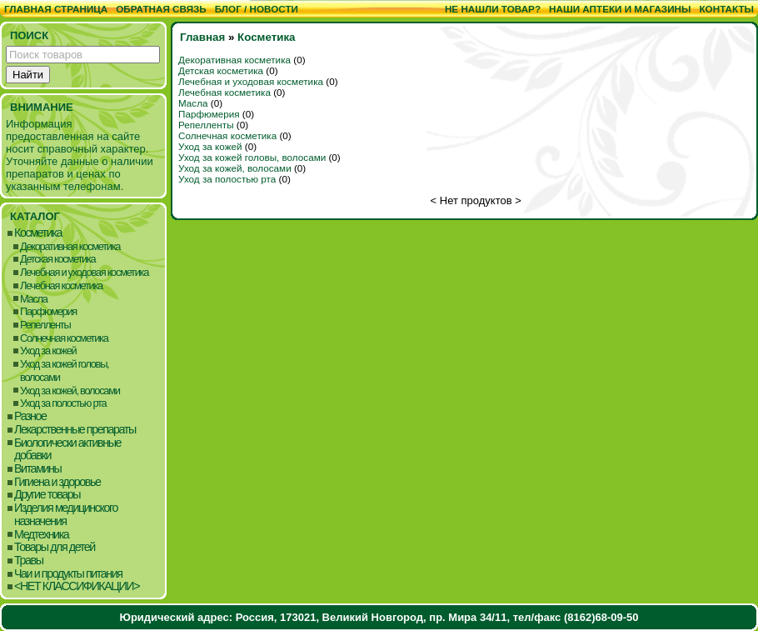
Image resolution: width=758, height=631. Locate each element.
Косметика (38, 233)
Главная (202, 37)
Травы (28, 560)
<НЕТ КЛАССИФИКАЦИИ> (76, 586)
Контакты (726, 8)
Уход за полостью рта (63, 403)
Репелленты (45, 324)
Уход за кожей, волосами (70, 390)
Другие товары (47, 494)
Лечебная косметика (61, 285)
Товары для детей (54, 547)
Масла (33, 299)
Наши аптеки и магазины (620, 8)
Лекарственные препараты (75, 429)
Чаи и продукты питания (68, 574)
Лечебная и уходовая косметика (84, 272)
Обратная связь (161, 8)
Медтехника (41, 534)
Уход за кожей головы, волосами (64, 370)
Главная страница (55, 8)
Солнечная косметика (64, 338)
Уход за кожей (48, 350)
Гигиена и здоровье (57, 482)
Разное (30, 416)
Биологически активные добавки (67, 450)
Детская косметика (57, 259)
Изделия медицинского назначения (65, 515)
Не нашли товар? (493, 8)
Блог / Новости (256, 8)
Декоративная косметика (70, 246)
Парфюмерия (48, 311)
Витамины (37, 469)
